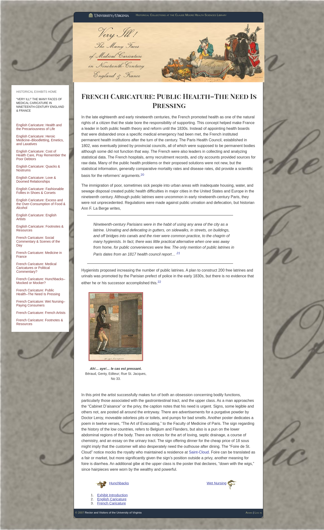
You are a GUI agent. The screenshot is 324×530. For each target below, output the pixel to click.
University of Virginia (108, 15)
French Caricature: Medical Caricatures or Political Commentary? (36, 267)
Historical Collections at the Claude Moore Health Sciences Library (181, 15)
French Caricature (111, 503)
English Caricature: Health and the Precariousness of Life (39, 127)
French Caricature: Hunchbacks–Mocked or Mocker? (40, 281)
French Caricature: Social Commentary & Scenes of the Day (38, 241)
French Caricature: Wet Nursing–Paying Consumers (40, 303)
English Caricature (112, 499)
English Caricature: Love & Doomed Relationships (36, 179)
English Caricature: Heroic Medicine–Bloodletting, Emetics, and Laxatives (40, 140)
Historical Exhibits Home (36, 91)
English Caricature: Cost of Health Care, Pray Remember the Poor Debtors (41, 155)
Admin (249, 512)
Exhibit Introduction (112, 495)
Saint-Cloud (199, 452)
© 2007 (79, 512)
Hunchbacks (119, 483)
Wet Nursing (216, 483)
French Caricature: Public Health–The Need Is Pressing (38, 292)
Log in (258, 512)
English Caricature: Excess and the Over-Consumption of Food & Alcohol (40, 204)
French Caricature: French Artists (40, 313)
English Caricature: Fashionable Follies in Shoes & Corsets (40, 191)
